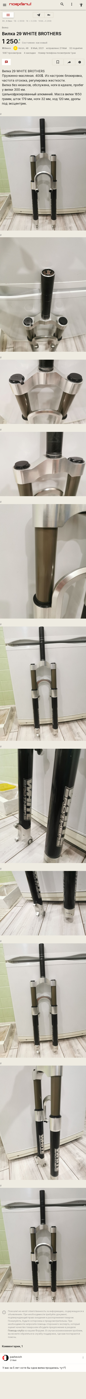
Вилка (5, 27)
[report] (79, 62)
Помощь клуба (16, 1330)
